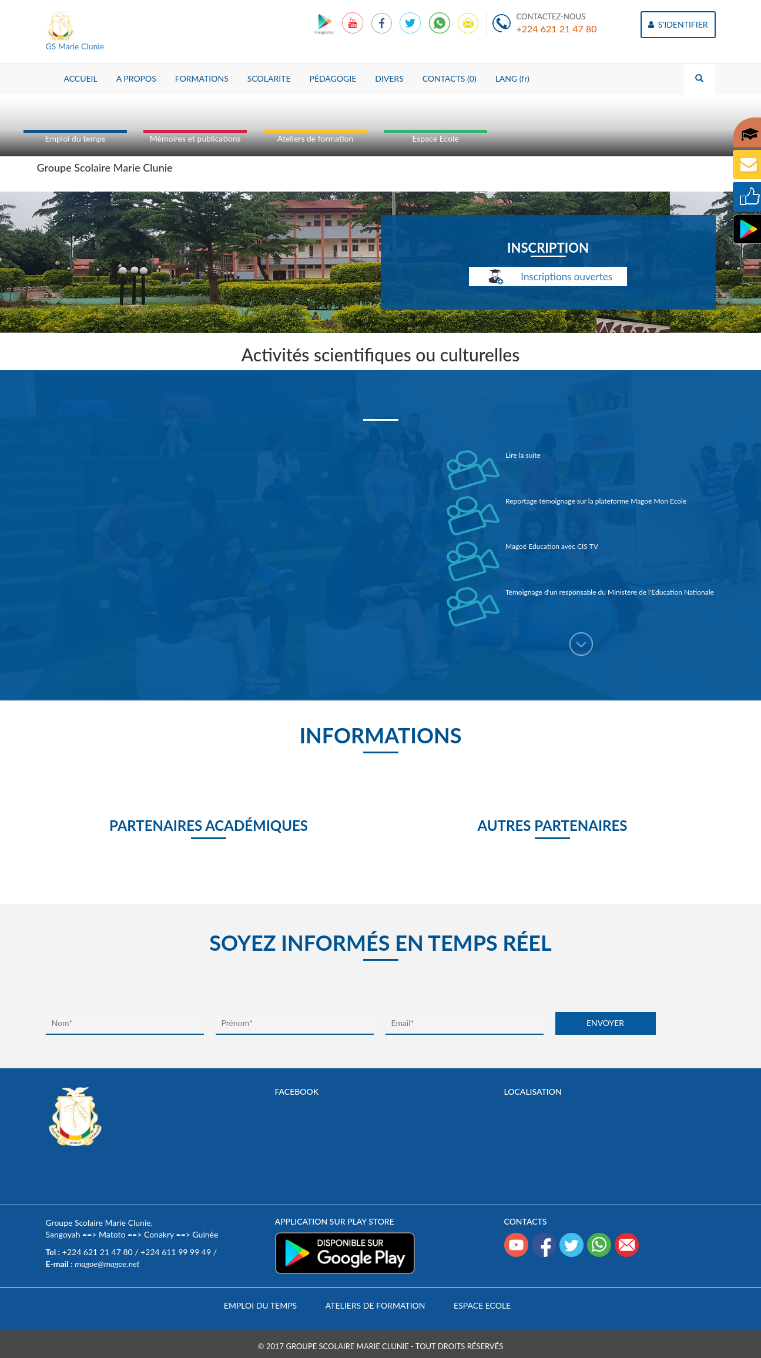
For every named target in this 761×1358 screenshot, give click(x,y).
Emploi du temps (75, 138)
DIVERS (389, 78)
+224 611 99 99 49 (175, 1252)
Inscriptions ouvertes (548, 277)
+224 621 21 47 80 (557, 28)
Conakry (159, 1234)
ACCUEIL (81, 78)
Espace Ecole (435, 138)
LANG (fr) (512, 78)
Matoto (112, 1234)
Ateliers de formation (315, 138)
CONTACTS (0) (450, 78)
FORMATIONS (202, 78)
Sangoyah (63, 1234)
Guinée (205, 1234)
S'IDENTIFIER (678, 24)
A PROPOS (136, 78)
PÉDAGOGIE (332, 78)
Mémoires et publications (195, 138)
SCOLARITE (269, 78)
